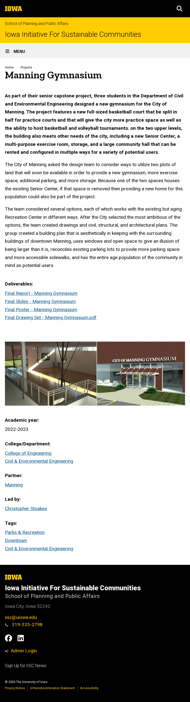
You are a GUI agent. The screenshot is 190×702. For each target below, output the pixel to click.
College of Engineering (28, 453)
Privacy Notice (15, 688)
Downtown (16, 540)
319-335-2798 (24, 624)
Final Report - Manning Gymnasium (41, 293)
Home (9, 67)
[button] (179, 8)
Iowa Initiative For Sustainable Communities (73, 34)
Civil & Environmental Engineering (39, 461)
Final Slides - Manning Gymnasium (40, 301)
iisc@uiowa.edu (21, 617)
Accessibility (89, 688)
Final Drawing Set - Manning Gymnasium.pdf (50, 317)
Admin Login (24, 651)
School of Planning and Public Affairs (36, 23)
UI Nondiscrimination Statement (52, 688)
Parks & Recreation (25, 532)
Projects (26, 67)
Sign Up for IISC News (25, 665)
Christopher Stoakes (26, 508)
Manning (14, 485)
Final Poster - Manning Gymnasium (41, 309)
